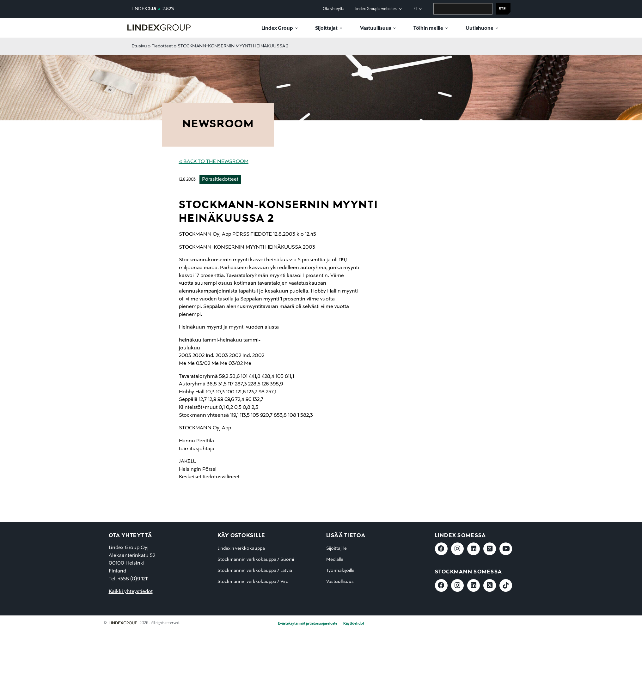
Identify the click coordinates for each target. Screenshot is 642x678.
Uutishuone (479, 28)
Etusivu (139, 46)
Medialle (334, 559)
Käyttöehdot (353, 624)
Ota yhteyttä (334, 9)
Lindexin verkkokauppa (241, 548)
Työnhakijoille (340, 570)
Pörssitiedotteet (220, 179)
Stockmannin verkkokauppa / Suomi (255, 559)
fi (415, 9)
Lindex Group (277, 28)
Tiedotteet (162, 46)
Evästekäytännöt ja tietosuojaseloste (307, 624)
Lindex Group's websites (376, 9)
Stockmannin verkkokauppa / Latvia (254, 570)
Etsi (503, 8)
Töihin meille (428, 28)
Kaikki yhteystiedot (131, 592)
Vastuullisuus (375, 28)
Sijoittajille (336, 548)
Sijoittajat (326, 28)
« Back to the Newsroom (213, 162)
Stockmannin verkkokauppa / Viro (253, 581)
